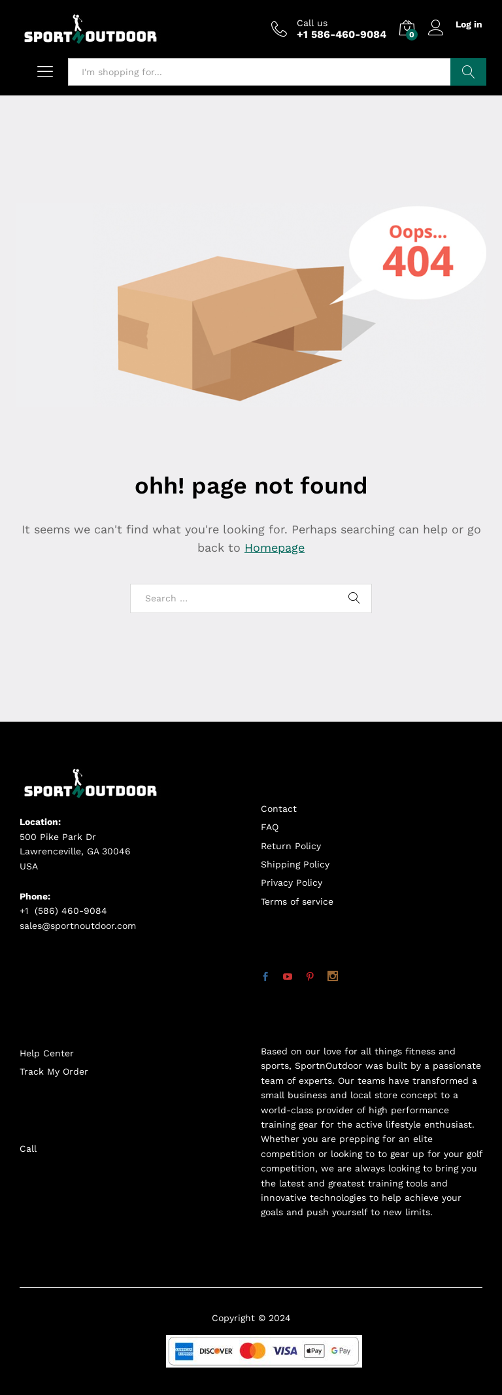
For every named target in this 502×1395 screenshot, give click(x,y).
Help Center (47, 1053)
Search (468, 72)
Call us (312, 23)
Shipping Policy (295, 864)
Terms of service (297, 901)
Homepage (274, 547)
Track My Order (54, 1071)
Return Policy (291, 846)
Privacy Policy (291, 882)
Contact (279, 808)
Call (28, 1148)
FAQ (269, 827)
